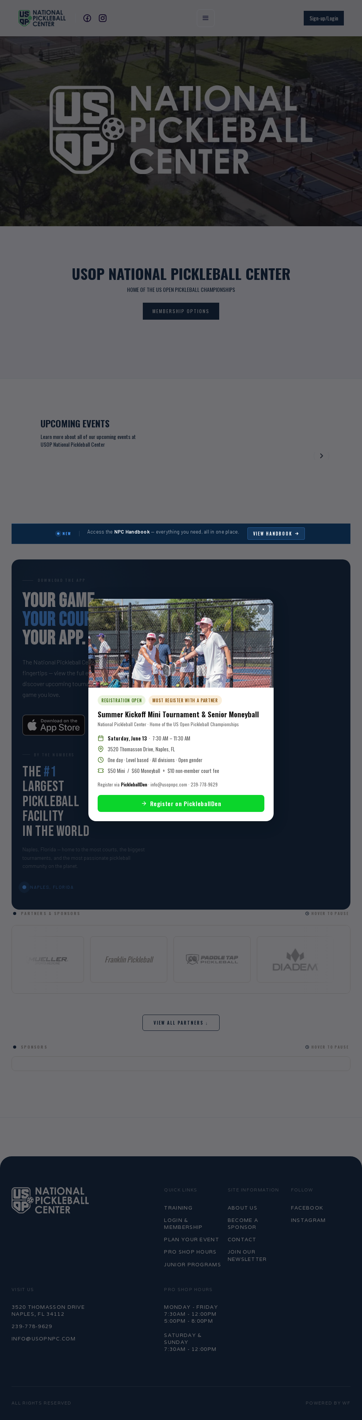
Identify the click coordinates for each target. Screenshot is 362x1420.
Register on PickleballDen (181, 803)
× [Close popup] (263, 609)
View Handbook (276, 533)
